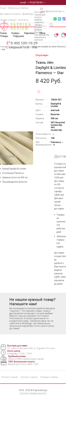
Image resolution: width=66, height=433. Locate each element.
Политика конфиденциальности (33, 393)
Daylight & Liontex (56, 104)
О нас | (3, 8)
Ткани (3, 33)
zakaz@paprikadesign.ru (52, 10)
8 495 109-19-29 (24, 43)
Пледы (4, 36)
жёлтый (55, 110)
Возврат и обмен (49, 377)
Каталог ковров (29, 377)
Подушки (18, 36)
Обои (42, 33)
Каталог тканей (10, 377)
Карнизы (29, 33)
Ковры (15, 33)
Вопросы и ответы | (18, 8)
